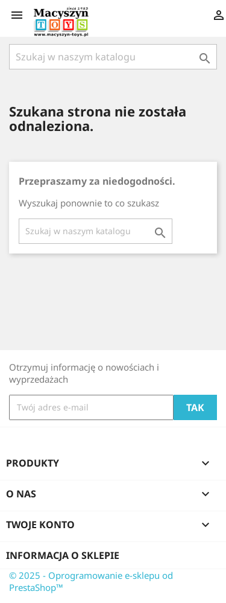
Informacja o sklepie (62, 555)
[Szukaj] (113, 56)
